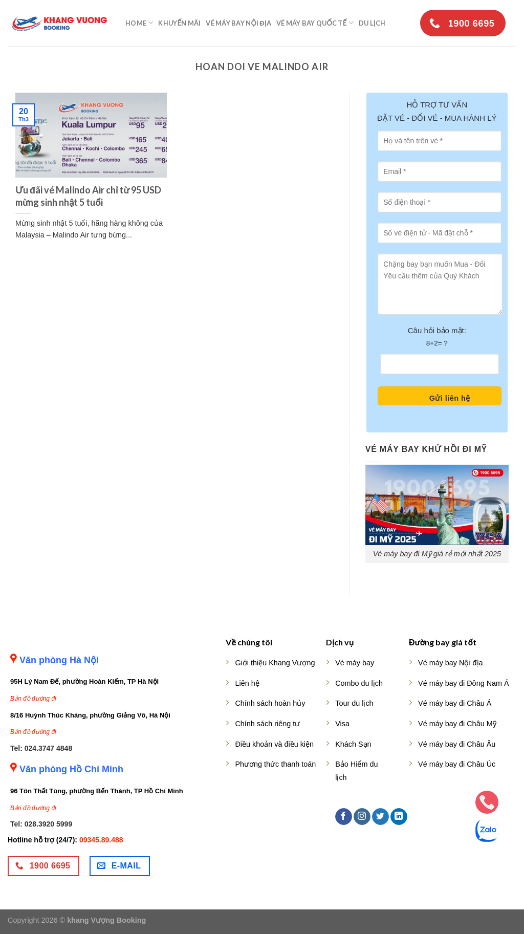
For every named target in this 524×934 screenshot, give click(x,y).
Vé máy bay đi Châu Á (454, 703)
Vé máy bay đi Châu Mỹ (457, 724)
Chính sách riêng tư (267, 724)
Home (139, 23)
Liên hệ (247, 683)
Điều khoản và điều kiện (274, 744)
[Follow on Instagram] (362, 817)
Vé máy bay (354, 663)
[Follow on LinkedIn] (398, 817)
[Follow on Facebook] (343, 817)
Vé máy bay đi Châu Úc (456, 764)
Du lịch (372, 23)
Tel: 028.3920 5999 (41, 824)
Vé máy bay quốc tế (315, 23)
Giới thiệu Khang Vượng (275, 663)
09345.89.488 (101, 840)
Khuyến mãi (179, 23)
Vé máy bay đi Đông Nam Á (463, 683)
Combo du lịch (359, 683)
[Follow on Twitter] (380, 817)
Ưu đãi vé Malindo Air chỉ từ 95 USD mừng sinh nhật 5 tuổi (88, 195)
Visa (342, 724)
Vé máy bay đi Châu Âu (456, 744)
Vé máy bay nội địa (238, 23)
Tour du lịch (354, 703)
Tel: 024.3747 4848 (41, 748)
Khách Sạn (353, 744)
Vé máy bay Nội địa (450, 663)
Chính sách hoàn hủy (270, 703)
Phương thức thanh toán (275, 764)
